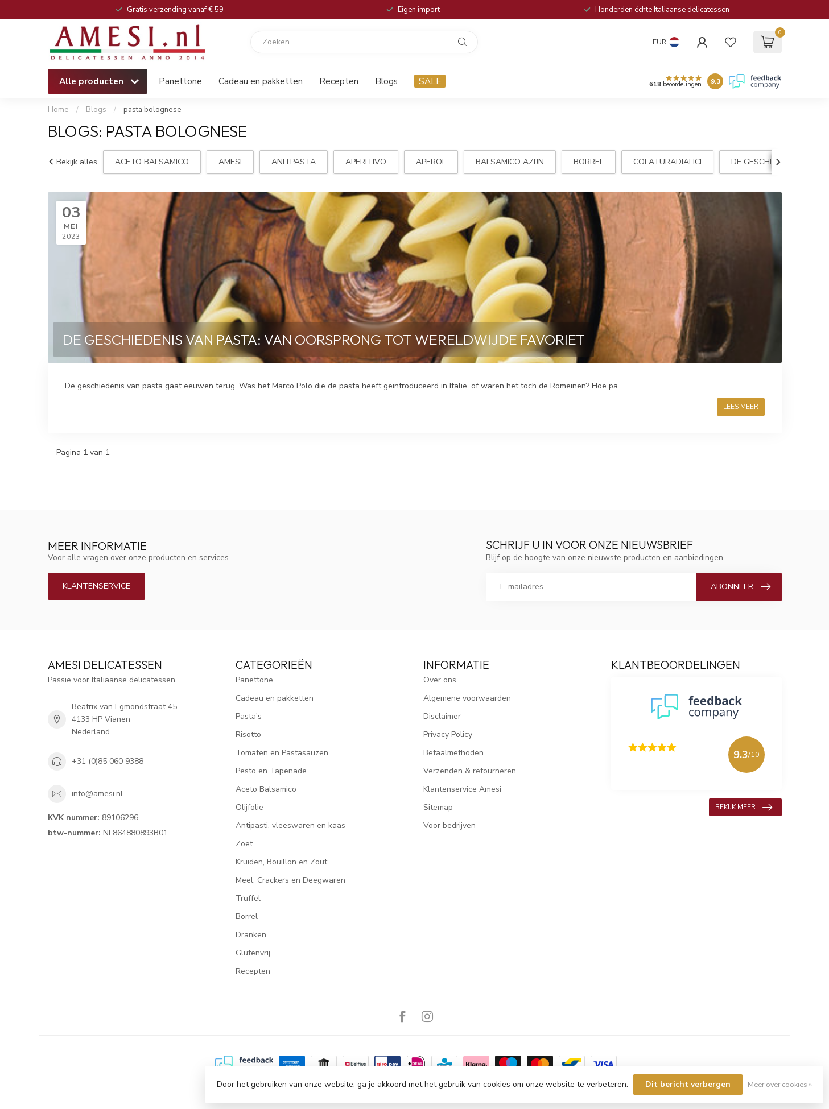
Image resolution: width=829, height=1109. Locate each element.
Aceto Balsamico (266, 789)
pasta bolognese (152, 110)
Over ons (439, 679)
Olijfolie (249, 807)
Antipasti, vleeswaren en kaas (290, 825)
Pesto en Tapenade (271, 770)
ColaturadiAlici (667, 161)
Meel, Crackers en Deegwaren (290, 880)
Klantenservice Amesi (462, 789)
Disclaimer (442, 716)
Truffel (248, 898)
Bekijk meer (743, 807)
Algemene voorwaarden (467, 698)
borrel (589, 161)
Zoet (244, 843)
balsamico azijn (510, 161)
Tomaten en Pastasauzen (282, 752)
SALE (430, 81)
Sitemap (438, 807)
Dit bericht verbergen (688, 1084)
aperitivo (365, 161)
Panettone (180, 81)
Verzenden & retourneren (469, 770)
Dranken (251, 934)
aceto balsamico (152, 161)
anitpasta (293, 161)
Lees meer (740, 406)
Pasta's (249, 716)
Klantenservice (96, 586)
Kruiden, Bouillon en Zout (281, 861)
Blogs (386, 81)
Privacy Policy (447, 734)
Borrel (247, 916)
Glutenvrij (253, 952)
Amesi (230, 161)
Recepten (338, 81)
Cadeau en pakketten (260, 81)
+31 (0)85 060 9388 (107, 761)
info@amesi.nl (97, 793)
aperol (431, 161)
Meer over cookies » (780, 1084)
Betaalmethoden (453, 752)
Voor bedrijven (449, 825)
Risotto (248, 734)
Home (58, 110)
